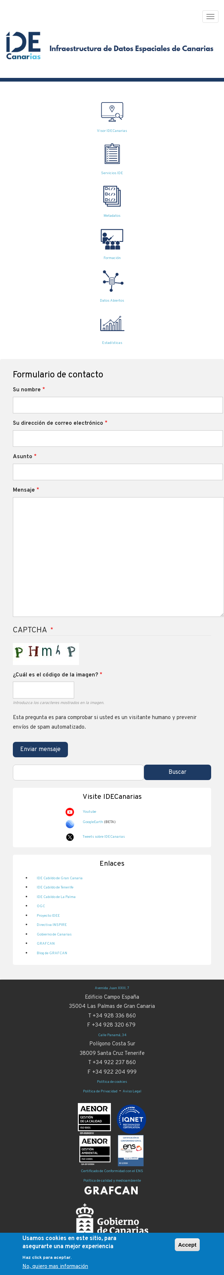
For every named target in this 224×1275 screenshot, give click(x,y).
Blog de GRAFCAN (52, 953)
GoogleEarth (93, 822)
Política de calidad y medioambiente (112, 1180)
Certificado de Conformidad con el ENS (112, 1171)
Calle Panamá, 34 (112, 1035)
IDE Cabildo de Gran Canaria (60, 878)
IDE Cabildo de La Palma (56, 897)
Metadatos (112, 215)
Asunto (22, 456)
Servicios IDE (112, 173)
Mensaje (24, 490)
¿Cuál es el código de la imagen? (55, 675)
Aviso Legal (132, 1091)
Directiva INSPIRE (52, 925)
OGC (41, 906)
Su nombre (27, 390)
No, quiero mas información (55, 1266)
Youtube (89, 811)
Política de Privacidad (100, 1091)
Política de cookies (112, 1082)
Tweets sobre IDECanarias (104, 836)
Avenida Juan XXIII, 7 (112, 988)
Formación (112, 258)
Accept (187, 1245)
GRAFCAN (46, 943)
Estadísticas (112, 343)
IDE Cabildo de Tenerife (55, 887)
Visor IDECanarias (112, 131)
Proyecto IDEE (48, 915)
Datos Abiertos (112, 300)
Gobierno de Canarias (54, 934)
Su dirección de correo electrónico (58, 423)
